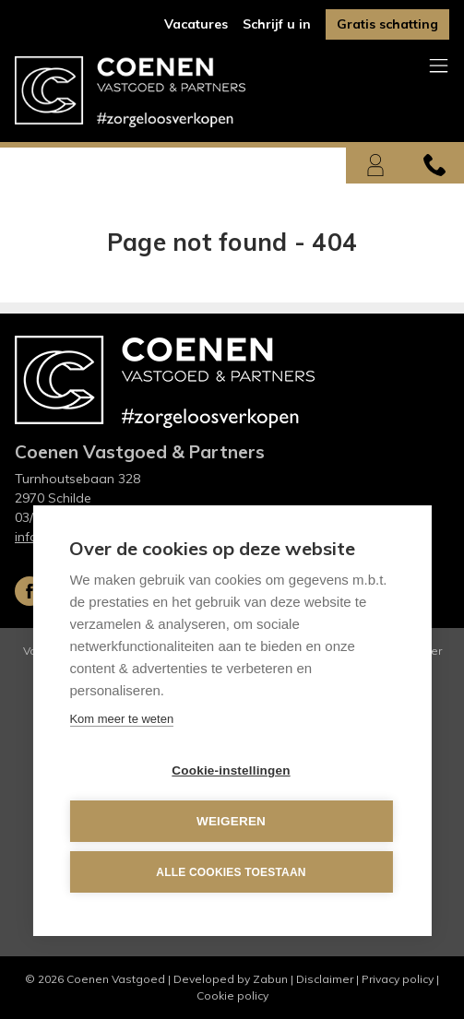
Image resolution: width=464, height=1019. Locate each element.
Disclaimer (324, 979)
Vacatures (196, 24)
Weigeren (231, 822)
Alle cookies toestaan (230, 872)
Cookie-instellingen (231, 771)
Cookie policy (232, 995)
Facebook (29, 591)
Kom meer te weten (121, 720)
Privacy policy (398, 979)
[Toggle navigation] (438, 67)
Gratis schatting (387, 24)
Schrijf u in (277, 24)
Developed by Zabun (230, 979)
